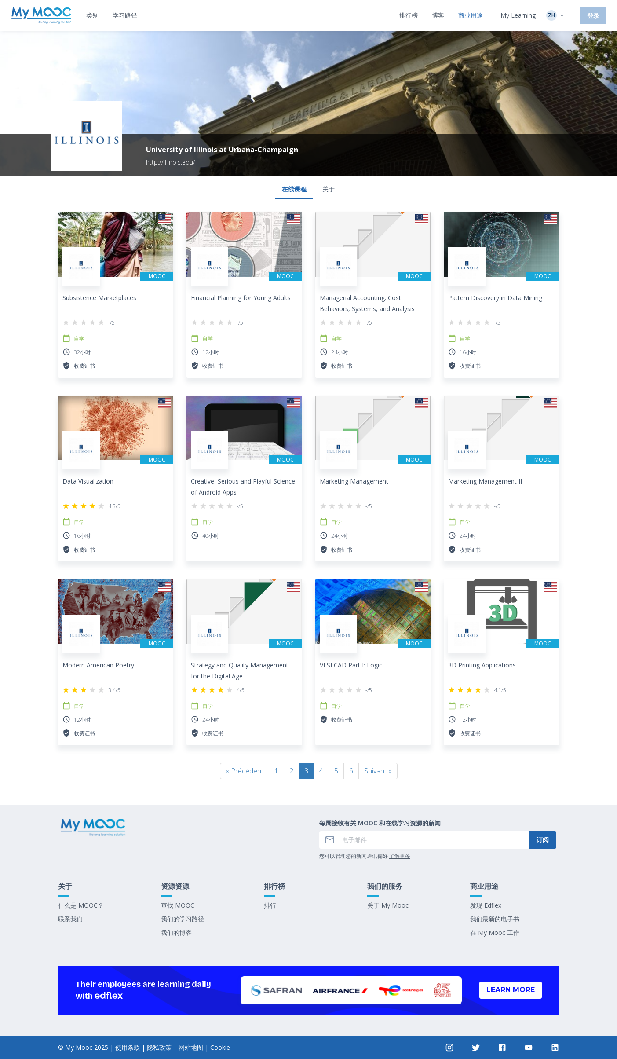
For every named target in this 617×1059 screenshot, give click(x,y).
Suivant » (378, 771)
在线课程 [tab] (294, 189)
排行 (270, 905)
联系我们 (70, 919)
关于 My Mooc (388, 905)
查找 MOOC (177, 905)
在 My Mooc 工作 (494, 932)
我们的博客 (176, 932)
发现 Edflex (485, 905)
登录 (593, 15)
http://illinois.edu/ (170, 162)
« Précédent (244, 771)
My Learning (518, 15)
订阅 (543, 839)
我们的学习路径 (182, 919)
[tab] (92, 15)
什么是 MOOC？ (81, 905)
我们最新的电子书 (494, 919)
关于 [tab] (328, 189)
